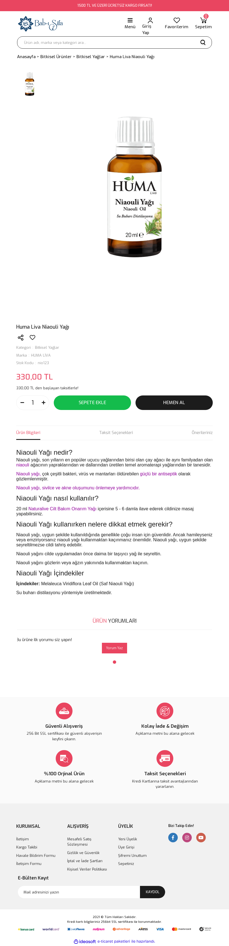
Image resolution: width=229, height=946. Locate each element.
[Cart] (203, 24)
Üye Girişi (126, 847)
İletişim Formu (28, 863)
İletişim (22, 839)
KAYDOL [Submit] (153, 892)
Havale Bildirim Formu (35, 855)
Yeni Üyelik (127, 839)
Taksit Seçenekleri (116, 432)
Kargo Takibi (26, 847)
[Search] (114, 42)
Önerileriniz (202, 432)
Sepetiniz (126, 863)
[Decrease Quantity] (22, 403)
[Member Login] (150, 24)
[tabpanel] (114, 645)
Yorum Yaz (114, 648)
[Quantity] (33, 403)
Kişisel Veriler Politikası (87, 869)
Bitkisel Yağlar (47, 347)
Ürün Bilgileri (28, 432)
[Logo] (40, 24)
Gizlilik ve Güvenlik (83, 852)
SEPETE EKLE (92, 403)
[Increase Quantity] (43, 403)
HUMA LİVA (41, 355)
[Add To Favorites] (32, 337)
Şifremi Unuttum (132, 855)
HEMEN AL (174, 403)
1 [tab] (114, 662)
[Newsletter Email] (91, 892)
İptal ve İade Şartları (84, 861)
